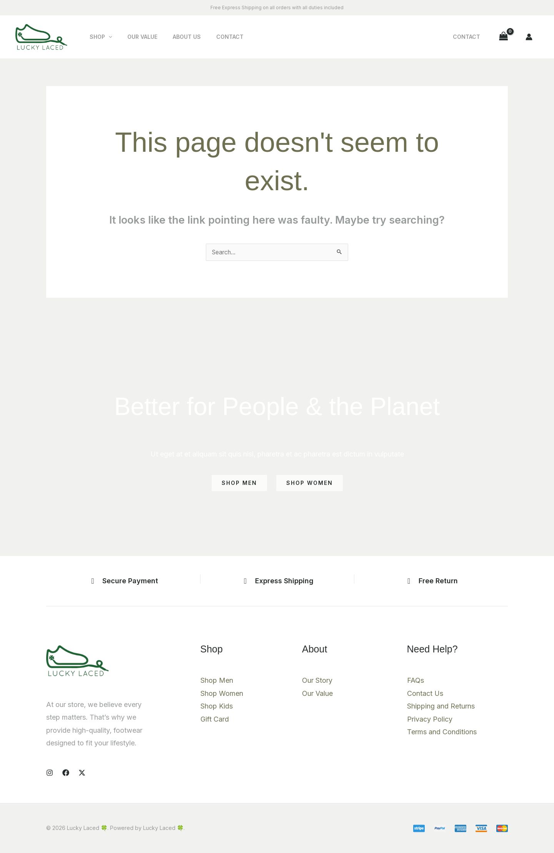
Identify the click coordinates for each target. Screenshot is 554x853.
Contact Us (425, 694)
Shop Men (216, 681)
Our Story (317, 681)
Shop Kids (216, 707)
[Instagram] (49, 772)
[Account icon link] (529, 36)
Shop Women (221, 694)
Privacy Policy (429, 720)
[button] (106, 37)
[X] (81, 772)
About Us (175, 36)
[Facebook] (65, 772)
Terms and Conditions (442, 733)
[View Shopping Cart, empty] (504, 37)
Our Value (135, 36)
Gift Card (214, 720)
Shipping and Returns (441, 707)
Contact (213, 36)
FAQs (415, 681)
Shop (98, 37)
